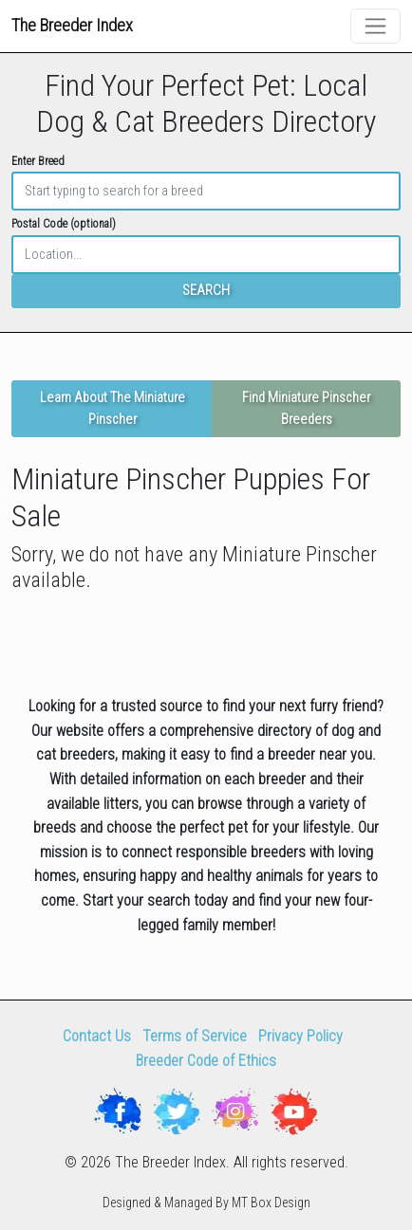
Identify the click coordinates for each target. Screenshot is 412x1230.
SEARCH (206, 291)
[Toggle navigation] (375, 26)
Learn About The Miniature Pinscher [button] (112, 409)
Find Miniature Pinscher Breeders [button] (306, 409)
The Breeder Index (72, 25)
